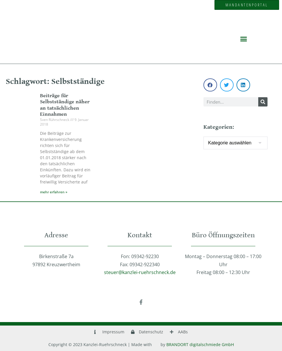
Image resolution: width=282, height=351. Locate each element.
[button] (243, 38)
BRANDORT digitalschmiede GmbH (200, 344)
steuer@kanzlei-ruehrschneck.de (140, 272)
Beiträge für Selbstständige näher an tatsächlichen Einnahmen (65, 105)
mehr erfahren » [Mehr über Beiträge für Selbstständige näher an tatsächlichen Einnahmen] (53, 192)
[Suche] (263, 101)
